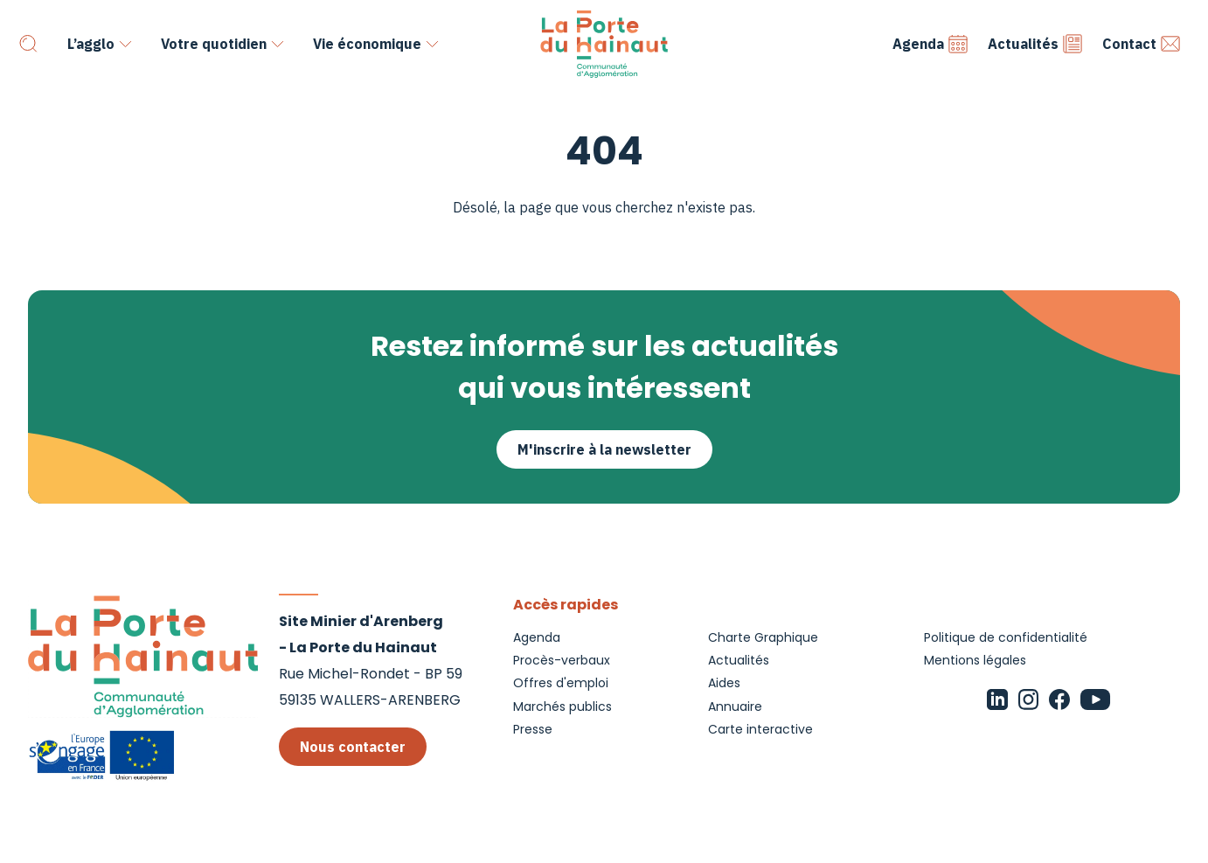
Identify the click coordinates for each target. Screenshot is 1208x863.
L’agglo (91, 43)
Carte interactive (760, 729)
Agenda (930, 43)
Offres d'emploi (560, 683)
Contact (1141, 43)
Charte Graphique (763, 637)
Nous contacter (353, 746)
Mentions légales (975, 660)
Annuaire (735, 706)
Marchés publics (562, 706)
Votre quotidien (214, 43)
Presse (532, 729)
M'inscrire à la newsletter (604, 449)
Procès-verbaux (561, 660)
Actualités (1035, 43)
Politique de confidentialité (1005, 637)
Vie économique (367, 43)
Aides (724, 683)
